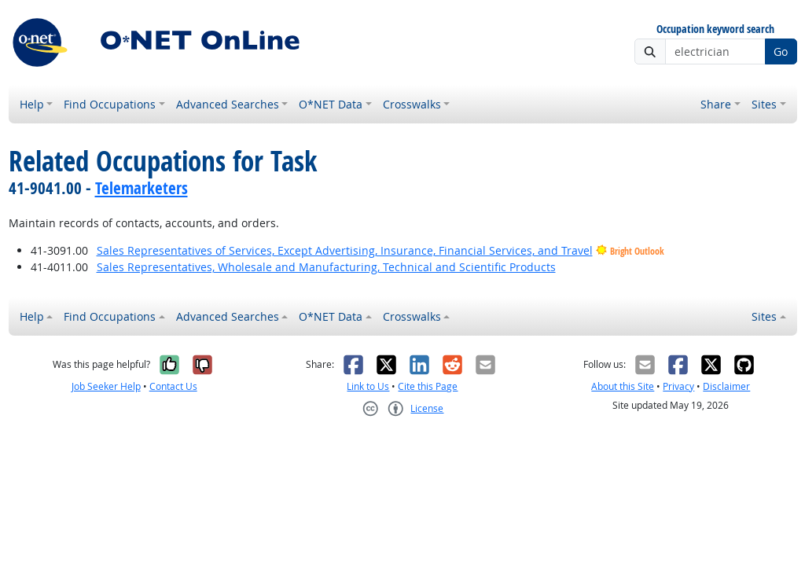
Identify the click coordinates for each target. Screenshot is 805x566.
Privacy (678, 386)
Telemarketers (141, 188)
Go (781, 51)
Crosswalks (412, 104)
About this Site (622, 386)
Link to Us (368, 386)
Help (32, 104)
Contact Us (173, 386)
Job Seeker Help (106, 386)
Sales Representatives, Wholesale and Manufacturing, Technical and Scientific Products (326, 266)
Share (715, 104)
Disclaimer (726, 386)
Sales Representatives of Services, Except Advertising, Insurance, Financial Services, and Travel (345, 250)
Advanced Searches (227, 104)
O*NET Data (330, 104)
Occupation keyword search (715, 29)
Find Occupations (110, 104)
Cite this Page (428, 386)
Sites (764, 104)
